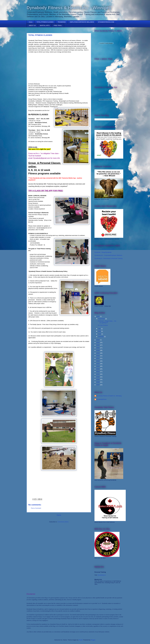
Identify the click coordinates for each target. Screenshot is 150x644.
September (101, 319)
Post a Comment (36, 508)
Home (30, 22)
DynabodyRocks (101, 399)
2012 (98, 371)
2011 (98, 374)
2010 (98, 377)
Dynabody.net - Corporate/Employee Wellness (108, 255)
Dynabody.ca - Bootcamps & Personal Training (108, 258)
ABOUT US (32, 25)
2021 (98, 348)
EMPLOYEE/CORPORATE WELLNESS (82, 22)
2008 (98, 382)
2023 (98, 342)
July (99, 328)
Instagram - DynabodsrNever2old (104, 249)
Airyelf (80, 640)
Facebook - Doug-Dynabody (102, 252)
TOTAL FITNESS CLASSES (45, 22)
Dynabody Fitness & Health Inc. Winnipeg (109, 396)
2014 (98, 366)
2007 (98, 385)
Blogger (93, 640)
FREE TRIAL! (58, 25)
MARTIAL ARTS (45, 25)
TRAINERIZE (62, 22)
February (101, 336)
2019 (98, 353)
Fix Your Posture (103, 325)
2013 (98, 369)
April (99, 334)
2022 (98, 345)
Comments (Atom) (63, 522)
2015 (98, 363)
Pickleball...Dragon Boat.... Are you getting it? (107, 321)
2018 (98, 355)
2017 (98, 358)
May (99, 331)
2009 (98, 379)
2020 (98, 350)
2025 (98, 316)
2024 (98, 340)
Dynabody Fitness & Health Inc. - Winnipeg (69, 7)
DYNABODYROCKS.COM (106, 22)
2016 (98, 361)
